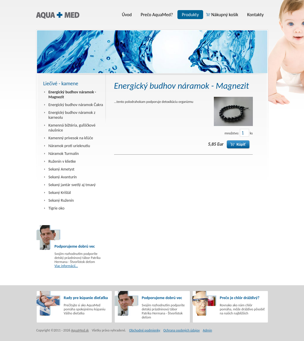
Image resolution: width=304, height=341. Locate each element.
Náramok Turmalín (64, 153)
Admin (207, 330)
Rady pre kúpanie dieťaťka (86, 297)
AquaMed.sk (80, 330)
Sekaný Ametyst (62, 169)
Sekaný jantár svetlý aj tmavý (72, 184)
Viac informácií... (66, 266)
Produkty (190, 14)
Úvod (127, 14)
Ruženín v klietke (62, 161)
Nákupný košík (224, 14)
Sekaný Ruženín (61, 200)
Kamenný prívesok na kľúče (71, 138)
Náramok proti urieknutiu (69, 145)
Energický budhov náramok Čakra (76, 104)
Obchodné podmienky (144, 330)
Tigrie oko (57, 208)
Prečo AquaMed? (157, 14)
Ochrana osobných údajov (181, 330)
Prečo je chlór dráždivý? (239, 297)
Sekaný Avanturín (63, 177)
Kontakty (255, 14)
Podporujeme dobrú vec (75, 246)
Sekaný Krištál (60, 192)
